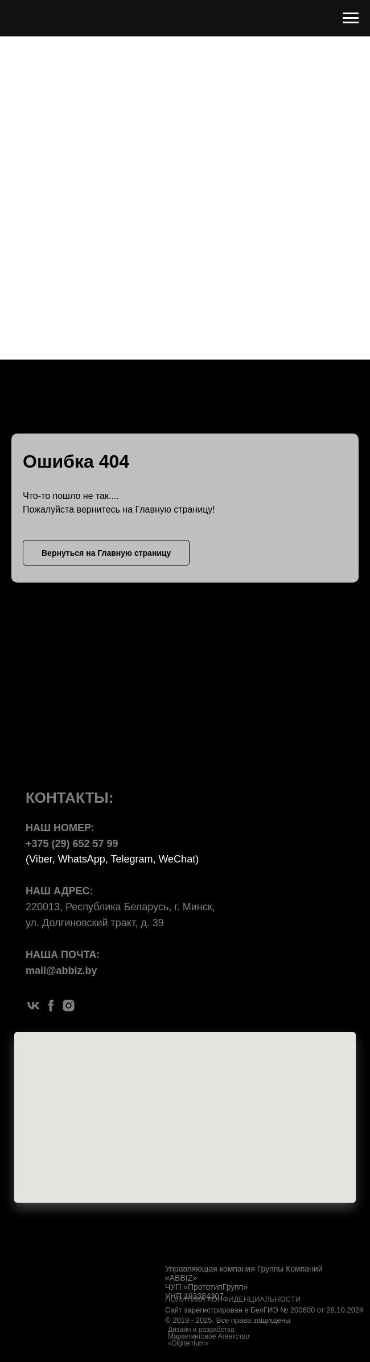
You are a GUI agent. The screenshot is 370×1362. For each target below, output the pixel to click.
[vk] (33, 1005)
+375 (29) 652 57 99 (72, 843)
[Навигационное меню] (351, 18)
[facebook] (51, 1005)
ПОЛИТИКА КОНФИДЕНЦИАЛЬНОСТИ (233, 1299)
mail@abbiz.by (61, 970)
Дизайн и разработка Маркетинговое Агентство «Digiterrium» (208, 1336)
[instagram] (68, 1005)
